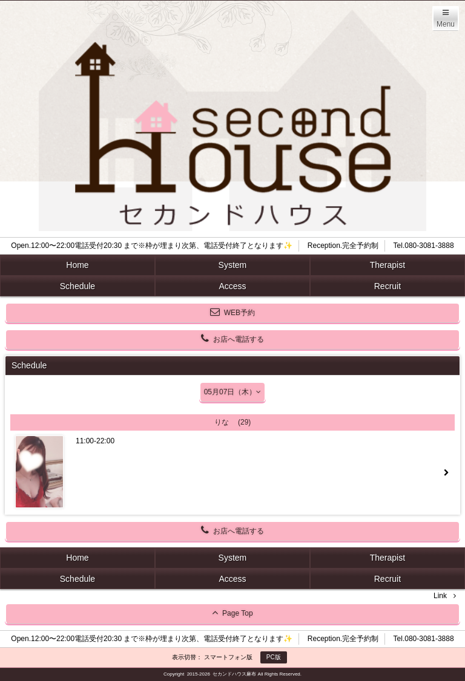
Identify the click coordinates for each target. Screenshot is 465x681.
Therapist (387, 265)
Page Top (232, 612)
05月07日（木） (233, 392)
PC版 (273, 657)
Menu (446, 24)
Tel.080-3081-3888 (424, 245)
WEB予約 (232, 312)
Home (77, 265)
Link (440, 595)
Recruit (387, 286)
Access (232, 286)
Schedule (77, 286)
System (233, 265)
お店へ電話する (232, 339)
